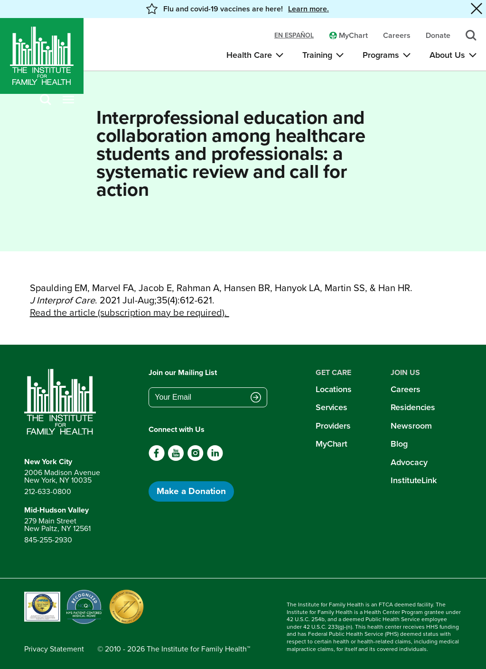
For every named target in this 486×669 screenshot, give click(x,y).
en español (294, 35)
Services (331, 407)
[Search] (45, 100)
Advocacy (409, 462)
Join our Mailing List (183, 372)
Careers (405, 389)
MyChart (331, 444)
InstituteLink (414, 480)
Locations (334, 389)
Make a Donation (191, 491)
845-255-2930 (48, 539)
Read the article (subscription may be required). (129, 312)
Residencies (413, 407)
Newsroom (411, 426)
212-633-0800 (47, 491)
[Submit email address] (255, 398)
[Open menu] (68, 100)
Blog (399, 444)
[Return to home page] (62, 402)
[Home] (42, 56)
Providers (333, 426)
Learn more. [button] (308, 9)
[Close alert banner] (476, 9)
